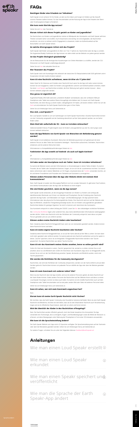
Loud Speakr (41, 88)
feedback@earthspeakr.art (85, 330)
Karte (32, 105)
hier (41, 29)
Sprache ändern (9, 418)
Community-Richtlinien (40, 212)
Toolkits (86, 171)
